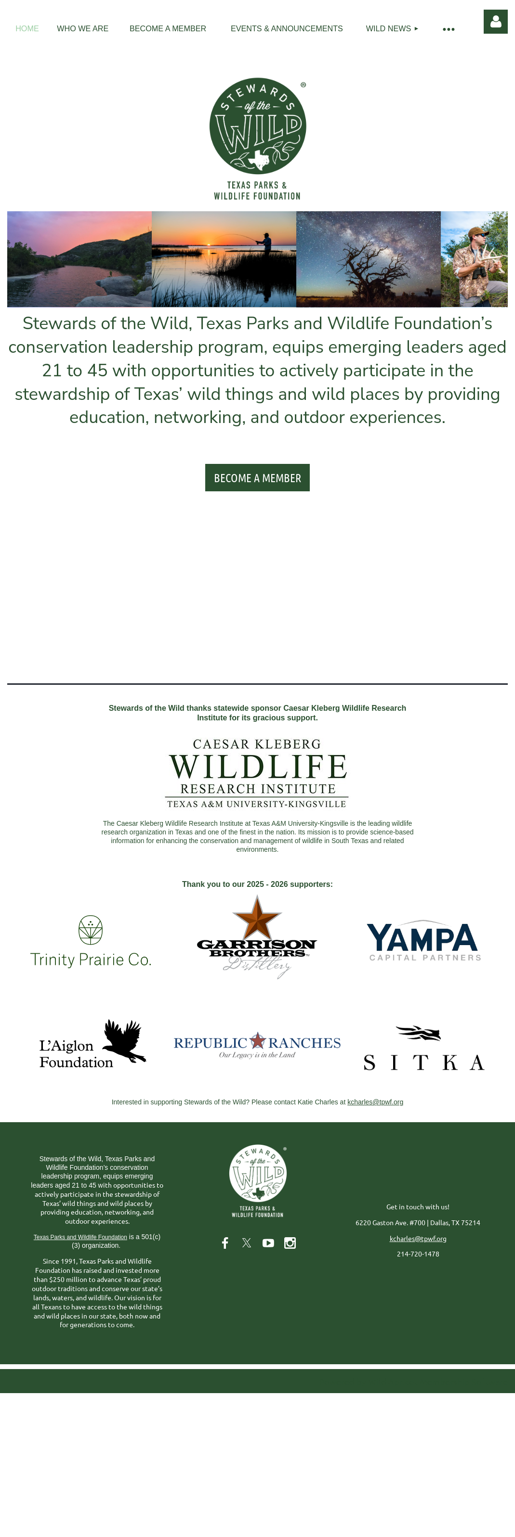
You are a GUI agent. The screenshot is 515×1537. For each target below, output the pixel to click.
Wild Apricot (393, 1381)
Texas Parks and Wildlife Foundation (80, 1237)
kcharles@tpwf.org (375, 1102)
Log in (496, 22)
